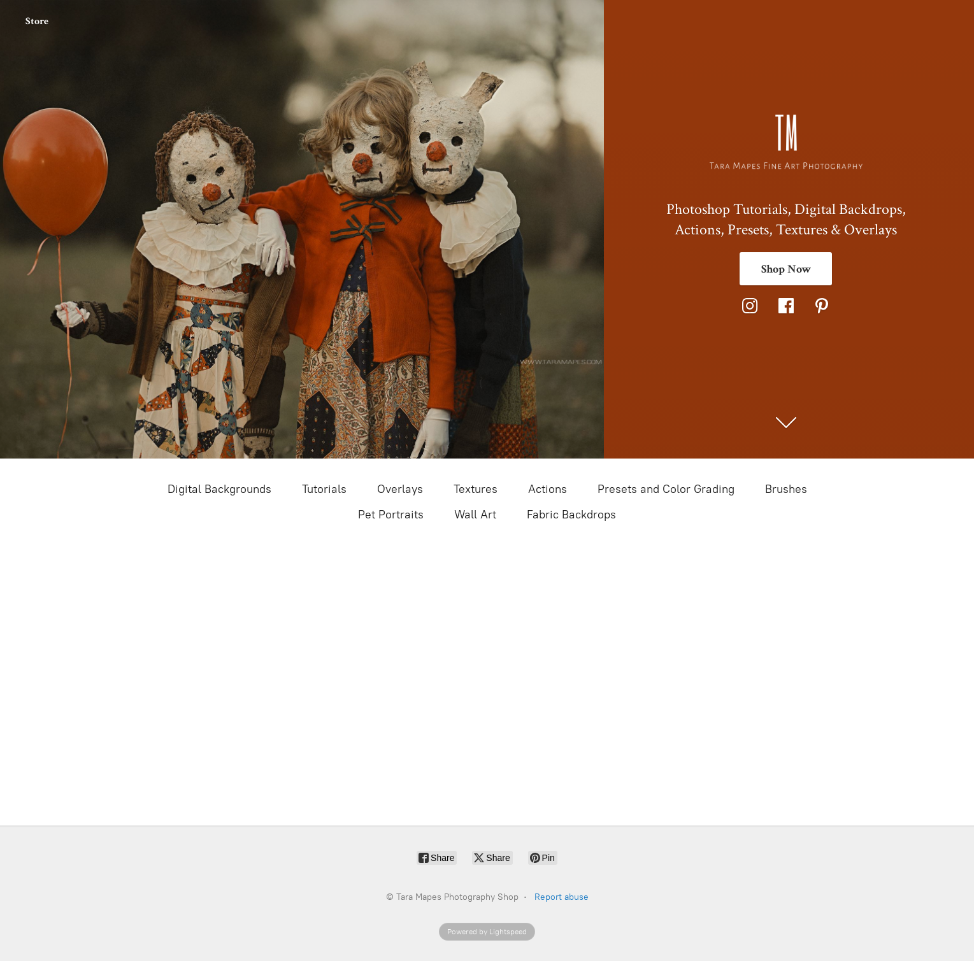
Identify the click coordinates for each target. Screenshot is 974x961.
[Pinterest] (822, 305)
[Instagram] (750, 305)
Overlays (400, 489)
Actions (547, 489)
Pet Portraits (391, 515)
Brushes (786, 489)
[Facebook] (786, 305)
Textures (476, 489)
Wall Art (475, 515)
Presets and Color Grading (666, 489)
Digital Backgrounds (219, 489)
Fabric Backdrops (571, 515)
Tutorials (324, 489)
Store (36, 21)
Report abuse (561, 897)
